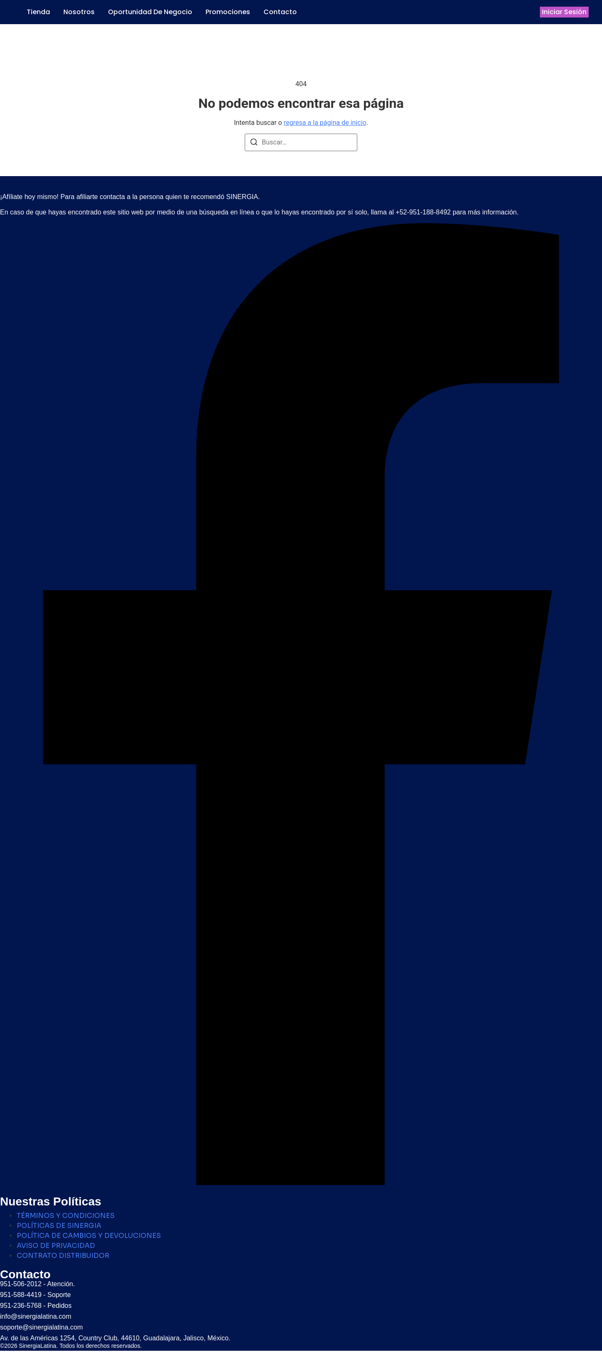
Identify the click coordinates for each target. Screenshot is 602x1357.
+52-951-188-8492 (423, 212)
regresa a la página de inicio (324, 123)
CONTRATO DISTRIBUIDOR (63, 1255)
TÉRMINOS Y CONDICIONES (66, 1215)
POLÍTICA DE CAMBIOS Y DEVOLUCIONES (89, 1235)
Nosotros (79, 12)
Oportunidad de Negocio (150, 12)
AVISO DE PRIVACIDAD (56, 1245)
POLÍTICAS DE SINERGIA (59, 1225)
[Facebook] (301, 1183)
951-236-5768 (21, 1305)
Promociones (228, 12)
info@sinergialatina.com (35, 1316)
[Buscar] (254, 143)
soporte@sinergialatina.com (41, 1327)
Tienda (38, 12)
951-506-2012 (21, 1283)
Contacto (280, 12)
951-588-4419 (21, 1294)
